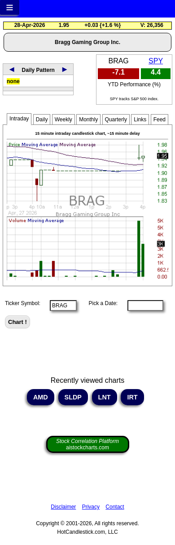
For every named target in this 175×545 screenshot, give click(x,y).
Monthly (88, 119)
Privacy (91, 507)
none (13, 81)
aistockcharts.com (87, 444)
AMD (40, 397)
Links (140, 119)
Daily (42, 119)
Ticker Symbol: (22, 303)
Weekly (63, 119)
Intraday (19, 118)
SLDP (73, 397)
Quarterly (116, 119)
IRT (132, 397)
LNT (104, 397)
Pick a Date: (100, 303)
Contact (114, 507)
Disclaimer (63, 507)
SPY (156, 61)
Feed (159, 119)
